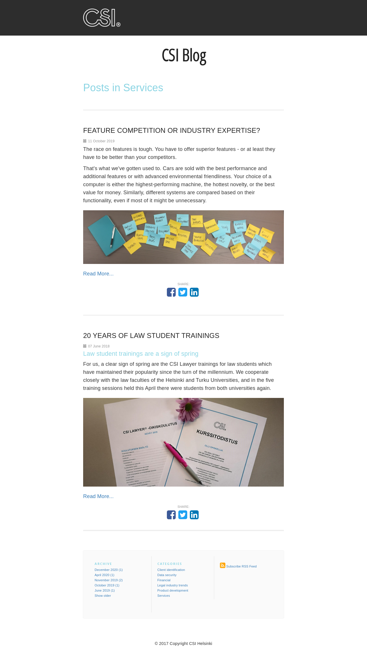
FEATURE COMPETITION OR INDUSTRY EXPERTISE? (171, 130)
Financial (164, 580)
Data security (167, 575)
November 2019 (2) (109, 580)
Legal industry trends (172, 585)
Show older (103, 595)
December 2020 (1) (109, 569)
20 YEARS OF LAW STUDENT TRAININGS (151, 335)
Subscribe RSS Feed (241, 566)
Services (163, 595)
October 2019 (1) (107, 585)
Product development (172, 590)
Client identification (171, 569)
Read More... (98, 274)
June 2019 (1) (105, 590)
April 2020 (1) (104, 575)
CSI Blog (183, 55)
